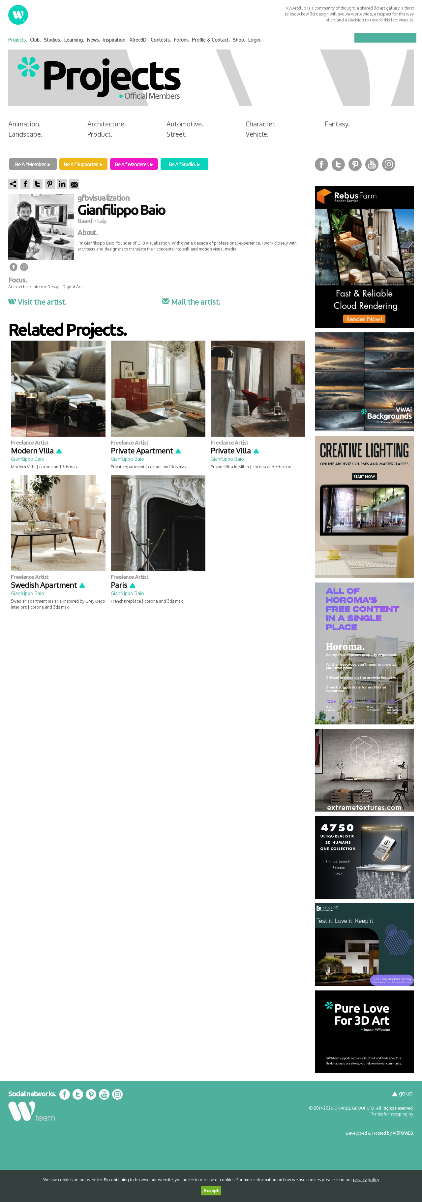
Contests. (161, 40)
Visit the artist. (37, 301)
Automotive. (184, 123)
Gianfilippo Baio (27, 459)
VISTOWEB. (403, 1133)
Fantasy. (337, 123)
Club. (35, 40)
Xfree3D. (139, 40)
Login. (254, 40)
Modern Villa (37, 450)
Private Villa (235, 450)
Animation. (24, 123)
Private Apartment (146, 450)
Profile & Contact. (211, 40)
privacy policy (366, 1179)
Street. (176, 134)
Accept (211, 1190)
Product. (99, 134)
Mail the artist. (191, 301)
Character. (261, 123)
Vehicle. (257, 134)
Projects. (17, 40)
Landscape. (25, 134)
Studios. (52, 40)
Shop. (239, 40)
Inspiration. (115, 40)
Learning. (74, 40)
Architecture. (106, 123)
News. (93, 40)
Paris (123, 584)
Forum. (181, 40)
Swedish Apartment (48, 584)
